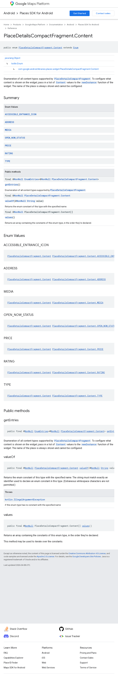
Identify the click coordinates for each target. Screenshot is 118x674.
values (8, 217)
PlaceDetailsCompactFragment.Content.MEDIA (77, 302)
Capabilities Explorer (13, 658)
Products (17, 24)
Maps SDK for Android (14, 667)
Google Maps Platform (35, 24)
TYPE (7, 161)
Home (6, 24)
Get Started (79, 13)
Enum (75, 47)
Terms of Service (88, 667)
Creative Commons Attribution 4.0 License (87, 553)
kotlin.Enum (17, 63)
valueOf (9, 201)
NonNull (18, 179)
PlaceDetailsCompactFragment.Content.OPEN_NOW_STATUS (84, 325)
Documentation (56, 24)
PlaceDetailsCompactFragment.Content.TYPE (77, 395)
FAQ (6, 653)
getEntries (11, 184)
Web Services (48, 667)
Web (44, 662)
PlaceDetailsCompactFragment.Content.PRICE (77, 349)
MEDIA (8, 129)
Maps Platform (32, 4)
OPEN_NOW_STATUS (15, 137)
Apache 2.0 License (45, 556)
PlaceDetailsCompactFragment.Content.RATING (78, 372)
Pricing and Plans (88, 653)
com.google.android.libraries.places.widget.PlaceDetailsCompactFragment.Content (58, 69)
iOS (43, 658)
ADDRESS (9, 122)
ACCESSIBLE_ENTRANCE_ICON (20, 114)
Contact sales (103, 13)
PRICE (8, 145)
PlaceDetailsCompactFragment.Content (40, 47)
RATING (9, 153)
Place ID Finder (11, 662)
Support (84, 662)
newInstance (89, 82)
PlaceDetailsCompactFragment (72, 78)
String (31, 201)
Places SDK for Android (36, 13)
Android (9, 13)
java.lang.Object (12, 58)
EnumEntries (31, 179)
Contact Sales (86, 658)
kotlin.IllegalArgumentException (25, 499)
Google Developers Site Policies (86, 556)
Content (60, 82)
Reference (12, 28)
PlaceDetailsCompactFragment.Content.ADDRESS (79, 279)
